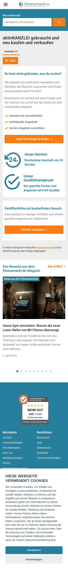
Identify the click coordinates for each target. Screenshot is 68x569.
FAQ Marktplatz (11, 447)
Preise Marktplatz (12, 442)
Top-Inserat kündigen (49, 457)
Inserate (11, 51)
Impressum (43, 437)
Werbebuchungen (12, 457)
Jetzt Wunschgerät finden (32, 139)
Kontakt (7, 437)
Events (6, 463)
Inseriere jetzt (45, 247)
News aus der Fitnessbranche (21, 278)
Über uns (8, 452)
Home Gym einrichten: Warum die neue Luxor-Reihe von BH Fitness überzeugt (31, 328)
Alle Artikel (55, 266)
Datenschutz (44, 447)
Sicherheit (42, 452)
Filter (10, 60)
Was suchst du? (11, 15)
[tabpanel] (34, 318)
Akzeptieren (34, 550)
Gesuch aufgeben (32, 229)
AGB (39, 442)
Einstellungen (34, 559)
